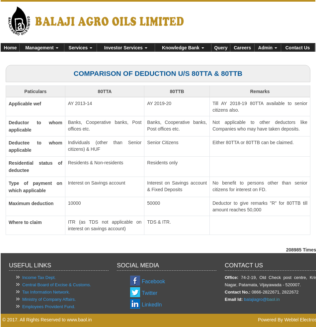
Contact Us (297, 47)
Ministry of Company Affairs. (49, 299)
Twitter (149, 293)
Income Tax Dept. (39, 277)
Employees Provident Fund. (48, 306)
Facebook (153, 281)
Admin (267, 47)
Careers (242, 47)
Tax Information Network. (46, 292)
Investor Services (125, 47)
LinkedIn (152, 304)
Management (41, 47)
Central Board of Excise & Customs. (56, 284)
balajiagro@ (255, 299)
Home (10, 47)
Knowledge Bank (183, 47)
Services (81, 47)
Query (220, 47)
